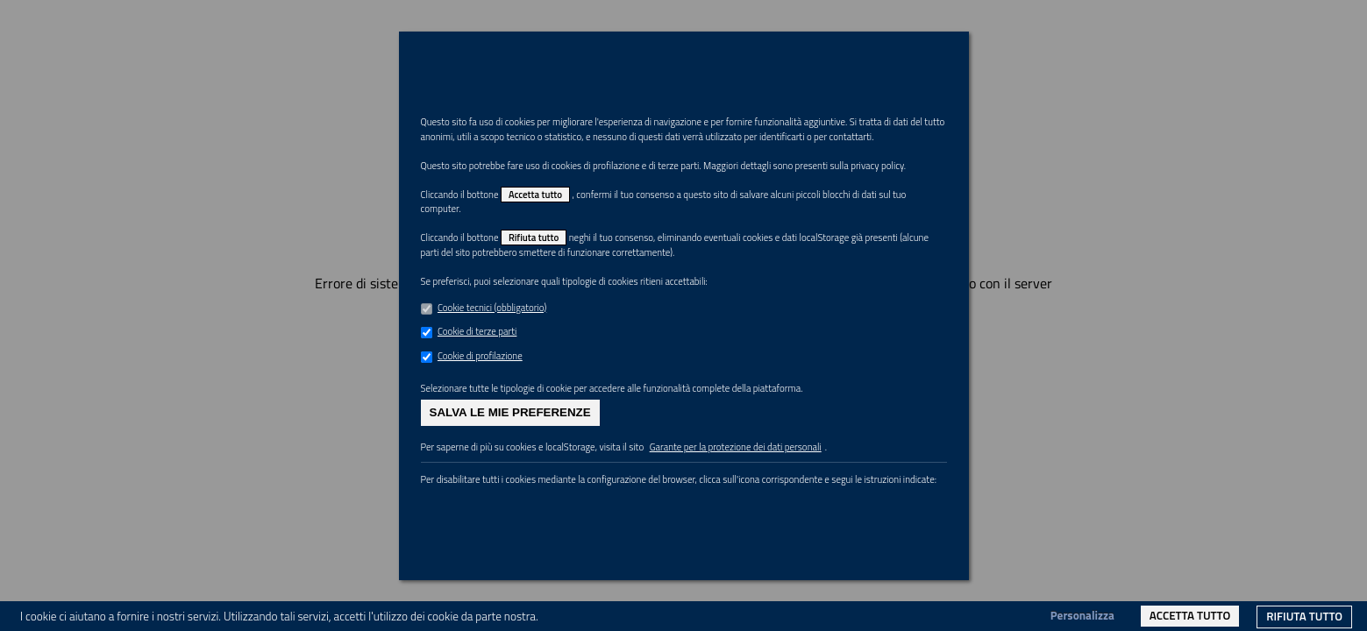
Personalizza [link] (1082, 615)
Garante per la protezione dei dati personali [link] (792, 529)
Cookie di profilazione (488, 427)
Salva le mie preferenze (510, 491)
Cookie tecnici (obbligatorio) (502, 376)
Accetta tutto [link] (1190, 615)
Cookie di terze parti (484, 401)
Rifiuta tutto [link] (1304, 616)
